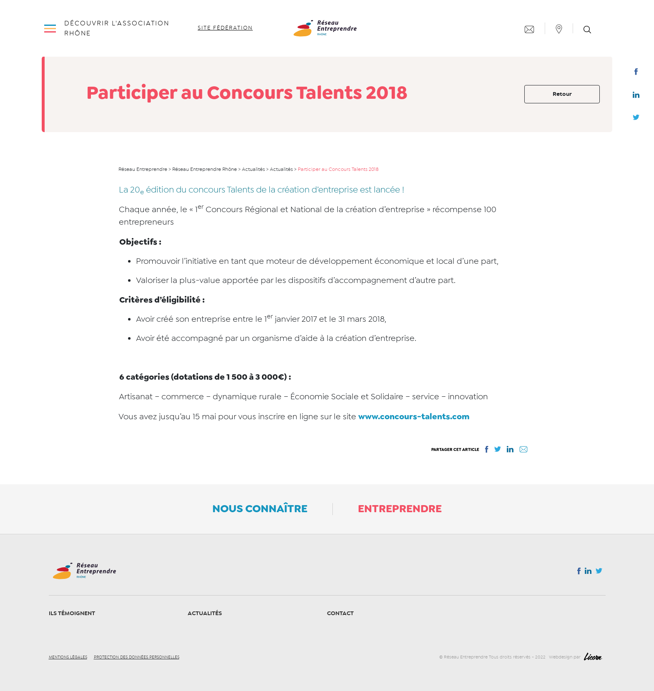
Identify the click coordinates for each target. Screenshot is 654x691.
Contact (340, 613)
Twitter (636, 120)
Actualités (205, 613)
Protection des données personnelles (136, 657)
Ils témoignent (72, 613)
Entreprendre (400, 508)
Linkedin (636, 97)
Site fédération (225, 28)
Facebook (635, 73)
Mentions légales (68, 657)
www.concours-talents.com (414, 416)
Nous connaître (259, 508)
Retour (562, 94)
